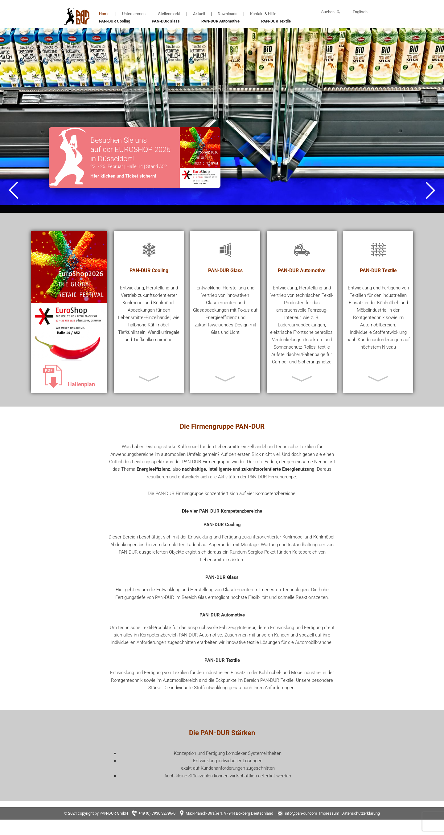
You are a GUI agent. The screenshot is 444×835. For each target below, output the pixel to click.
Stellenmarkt (169, 14)
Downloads (227, 14)
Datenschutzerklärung (360, 813)
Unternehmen (134, 14)
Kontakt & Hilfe (263, 14)
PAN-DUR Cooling (114, 21)
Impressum (329, 813)
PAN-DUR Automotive (220, 21)
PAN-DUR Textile (276, 21)
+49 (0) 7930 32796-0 (156, 813)
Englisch (360, 12)
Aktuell (199, 14)
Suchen (328, 12)
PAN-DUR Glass (166, 21)
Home (104, 14)
